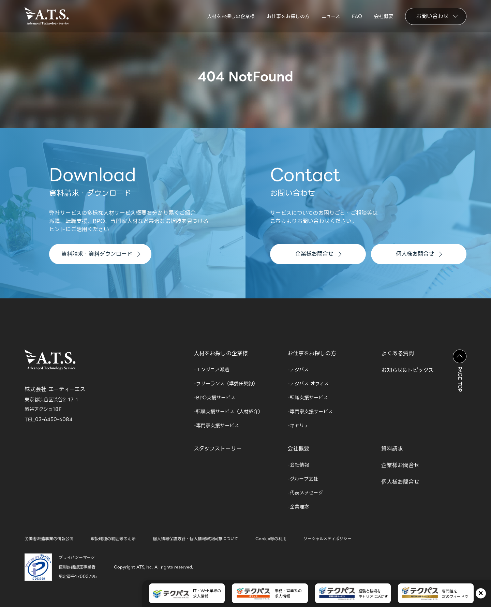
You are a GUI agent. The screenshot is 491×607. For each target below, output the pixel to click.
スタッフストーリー (218, 448)
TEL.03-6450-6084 (49, 419)
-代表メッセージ (305, 493)
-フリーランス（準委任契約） (226, 383)
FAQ (357, 16)
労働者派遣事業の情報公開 (49, 538)
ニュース (331, 16)
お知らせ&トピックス (407, 370)
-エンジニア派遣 (211, 369)
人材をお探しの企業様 (231, 16)
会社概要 (383, 16)
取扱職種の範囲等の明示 (113, 538)
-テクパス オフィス (308, 383)
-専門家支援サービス (216, 425)
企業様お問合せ (318, 254)
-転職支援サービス (307, 397)
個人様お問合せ (419, 254)
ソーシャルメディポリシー (327, 538)
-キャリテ (298, 425)
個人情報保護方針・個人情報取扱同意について (195, 538)
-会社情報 (298, 465)
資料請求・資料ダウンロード (100, 254)
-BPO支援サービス (214, 397)
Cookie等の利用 (270, 538)
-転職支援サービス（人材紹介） (228, 411)
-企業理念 (298, 506)
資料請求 (392, 448)
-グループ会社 (302, 479)
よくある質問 (397, 353)
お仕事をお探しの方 (288, 16)
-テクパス (298, 369)
